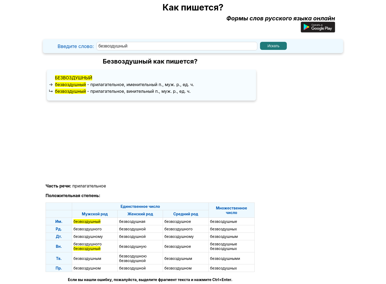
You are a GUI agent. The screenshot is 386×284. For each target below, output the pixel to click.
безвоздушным (224, 236)
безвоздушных (223, 229)
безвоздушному (88, 236)
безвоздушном (87, 268)
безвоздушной (132, 229)
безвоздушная (132, 221)
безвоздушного (87, 229)
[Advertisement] (150, 142)
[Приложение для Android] (318, 30)
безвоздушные (223, 221)
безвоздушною (133, 256)
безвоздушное (177, 221)
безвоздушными (225, 258)
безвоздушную (132, 246)
